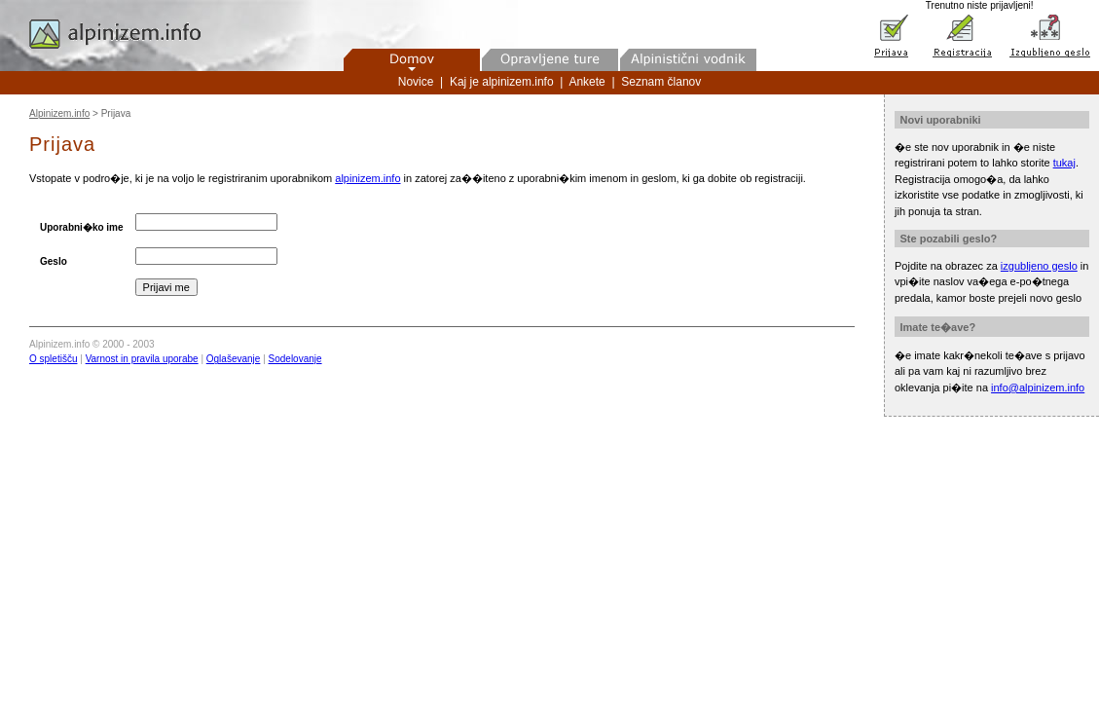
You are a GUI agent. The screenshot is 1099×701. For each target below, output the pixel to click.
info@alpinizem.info (1037, 387)
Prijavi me (166, 287)
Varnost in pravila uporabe (142, 358)
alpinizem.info (367, 178)
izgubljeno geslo (1039, 266)
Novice (416, 82)
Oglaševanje (233, 358)
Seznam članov (661, 82)
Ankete (586, 82)
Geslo (53, 261)
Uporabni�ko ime (82, 227)
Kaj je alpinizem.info (502, 82)
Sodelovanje (295, 358)
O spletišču (53, 358)
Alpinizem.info (59, 113)
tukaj (1064, 162)
